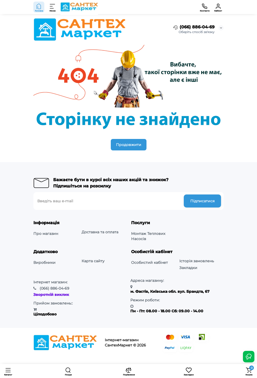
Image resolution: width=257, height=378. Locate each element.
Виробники (44, 262)
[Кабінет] (218, 7)
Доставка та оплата (100, 232)
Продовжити (128, 144)
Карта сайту (93, 261)
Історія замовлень (196, 261)
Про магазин (45, 233)
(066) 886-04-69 (194, 27)
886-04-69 (54, 288)
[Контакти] (204, 7)
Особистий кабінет (149, 262)
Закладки (188, 267)
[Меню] (52, 7)
